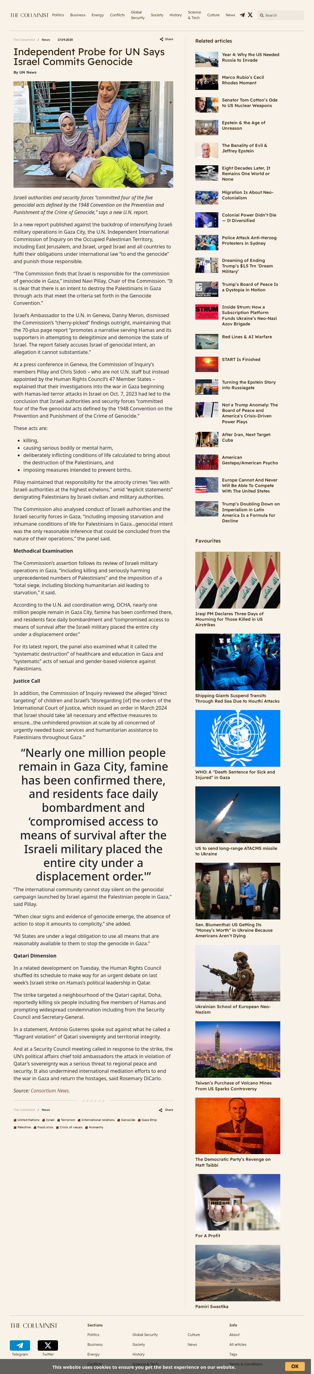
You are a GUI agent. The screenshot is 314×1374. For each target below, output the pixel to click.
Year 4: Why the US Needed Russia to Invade (250, 57)
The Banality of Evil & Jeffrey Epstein (244, 148)
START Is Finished (241, 359)
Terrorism (68, 1120)
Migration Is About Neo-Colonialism (248, 195)
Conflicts (117, 15)
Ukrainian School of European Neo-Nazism (233, 1009)
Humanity (96, 1127)
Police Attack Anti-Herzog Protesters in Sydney (249, 240)
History (176, 15)
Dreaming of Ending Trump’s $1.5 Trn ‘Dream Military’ (247, 266)
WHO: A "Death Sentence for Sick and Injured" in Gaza (235, 774)
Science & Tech (194, 15)
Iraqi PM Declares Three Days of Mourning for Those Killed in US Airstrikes (229, 619)
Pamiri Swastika (211, 1306)
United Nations (28, 1120)
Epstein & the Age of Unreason (244, 125)
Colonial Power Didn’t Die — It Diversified (249, 217)
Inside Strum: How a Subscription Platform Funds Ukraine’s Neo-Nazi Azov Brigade (249, 315)
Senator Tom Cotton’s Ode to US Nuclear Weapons (250, 102)
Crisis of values (71, 1127)
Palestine (24, 1127)
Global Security (138, 15)
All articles (238, 1344)
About (234, 1334)
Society (157, 15)
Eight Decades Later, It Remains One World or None (246, 173)
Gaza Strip (149, 1120)
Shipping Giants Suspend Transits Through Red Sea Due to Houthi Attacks (237, 698)
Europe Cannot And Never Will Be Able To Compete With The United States (250, 485)
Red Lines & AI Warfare (247, 337)
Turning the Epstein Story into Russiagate (249, 384)
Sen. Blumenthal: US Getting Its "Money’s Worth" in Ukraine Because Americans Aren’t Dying (234, 930)
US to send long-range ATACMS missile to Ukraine (236, 851)
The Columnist (24, 40)
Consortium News (50, 1090)
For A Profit (207, 1235)
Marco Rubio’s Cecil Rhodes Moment (243, 80)
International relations (98, 1120)
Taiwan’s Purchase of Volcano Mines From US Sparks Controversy (233, 1085)
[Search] (280, 15)
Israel (50, 1120)
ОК (295, 1366)
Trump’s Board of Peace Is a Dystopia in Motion (250, 287)
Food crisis (45, 1127)
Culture (213, 15)
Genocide (128, 1120)
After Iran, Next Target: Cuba (246, 437)
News (230, 15)
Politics (58, 15)
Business (78, 15)
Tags (233, 1354)
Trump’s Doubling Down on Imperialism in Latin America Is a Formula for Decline (251, 512)
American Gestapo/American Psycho (250, 460)
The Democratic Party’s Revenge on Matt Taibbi (233, 1162)
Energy (98, 15)
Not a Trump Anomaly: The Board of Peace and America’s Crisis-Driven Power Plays (250, 413)
